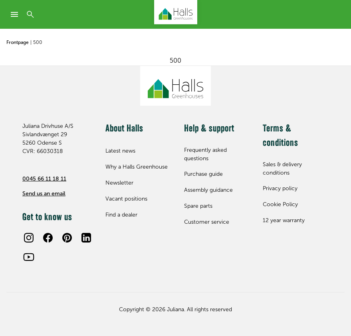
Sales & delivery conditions (282, 168)
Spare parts (198, 206)
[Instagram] (28, 237)
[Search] (30, 14)
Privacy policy (280, 188)
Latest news (120, 150)
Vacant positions (126, 198)
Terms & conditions (280, 136)
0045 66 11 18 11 (44, 178)
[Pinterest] (67, 237)
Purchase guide (203, 174)
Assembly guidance (208, 190)
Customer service (206, 222)
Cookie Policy (280, 204)
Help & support (209, 129)
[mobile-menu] (14, 14)
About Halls (124, 129)
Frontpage (17, 42)
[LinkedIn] (86, 237)
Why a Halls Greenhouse (136, 166)
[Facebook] (48, 237)
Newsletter (119, 182)
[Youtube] (28, 257)
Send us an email (43, 193)
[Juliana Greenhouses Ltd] (175, 12)
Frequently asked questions (205, 154)
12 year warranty (284, 220)
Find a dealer (121, 214)
